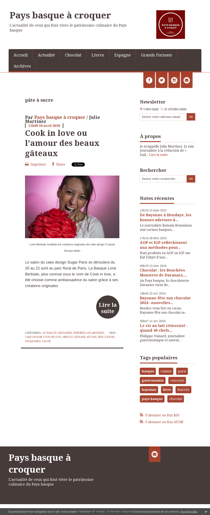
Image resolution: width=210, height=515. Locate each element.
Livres (97, 55)
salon (46, 341)
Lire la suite (108, 307)
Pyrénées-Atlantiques (88, 333)
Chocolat (73, 55)
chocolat (175, 399)
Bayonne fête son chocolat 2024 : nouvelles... (165, 300)
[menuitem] (21, 54)
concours (177, 380)
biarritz (183, 389)
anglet (68, 337)
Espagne (122, 55)
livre (167, 389)
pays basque (152, 399)
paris (182, 371)
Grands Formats (156, 55)
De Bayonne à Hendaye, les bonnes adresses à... (165, 217)
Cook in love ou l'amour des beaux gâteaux (62, 142)
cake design (33, 337)
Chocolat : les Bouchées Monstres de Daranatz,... (163, 272)
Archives (22, 66)
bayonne (149, 389)
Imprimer (35, 164)
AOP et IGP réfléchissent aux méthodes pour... (163, 245)
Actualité (46, 55)
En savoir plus (188, 511)
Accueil (21, 55)
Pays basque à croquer (60, 15)
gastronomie (153, 380)
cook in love (52, 337)
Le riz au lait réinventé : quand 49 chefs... (163, 328)
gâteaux (79, 337)
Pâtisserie (65, 333)
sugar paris (33, 341)
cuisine (166, 371)
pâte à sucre (106, 337)
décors (92, 337)
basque (148, 371)
